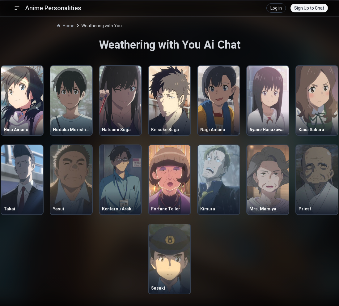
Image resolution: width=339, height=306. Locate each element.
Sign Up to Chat (309, 8)
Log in (276, 8)
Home (65, 25)
